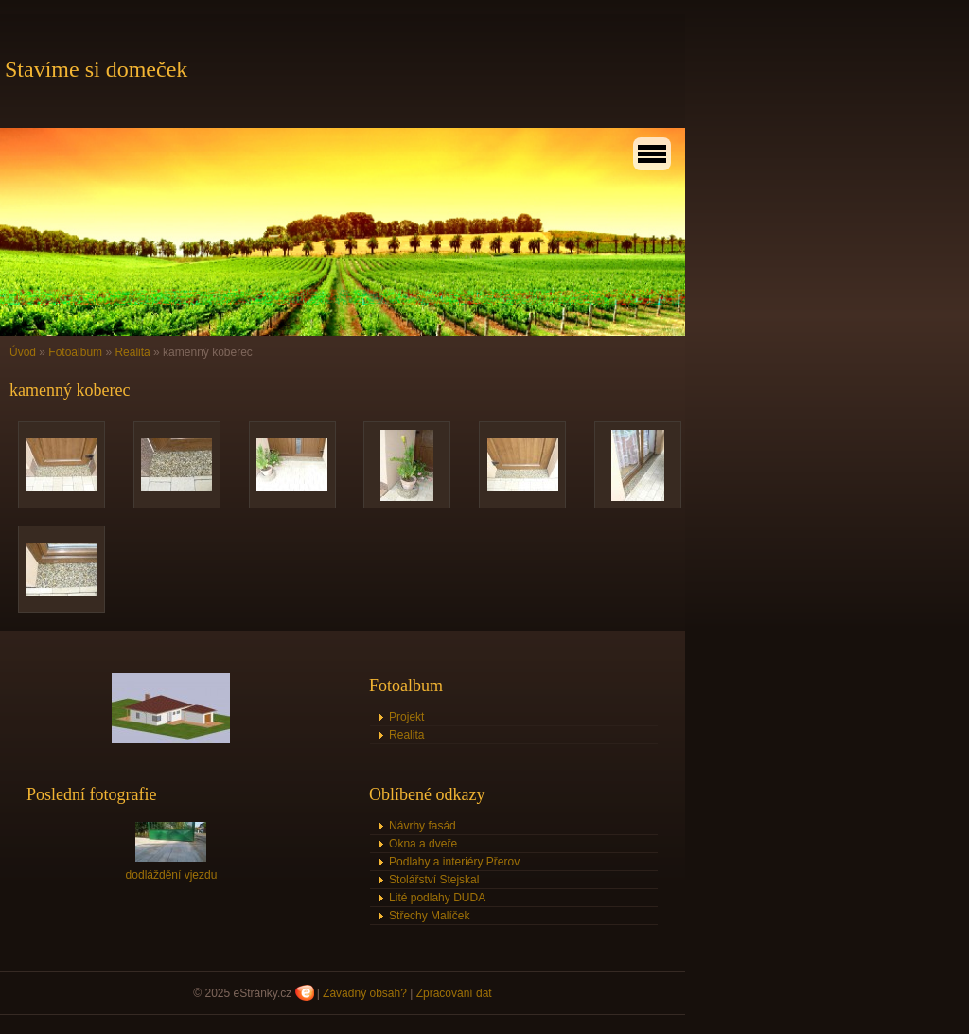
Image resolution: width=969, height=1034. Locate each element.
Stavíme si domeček (96, 69)
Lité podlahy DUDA (437, 897)
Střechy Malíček (429, 915)
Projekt (406, 716)
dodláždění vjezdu (172, 875)
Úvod (22, 352)
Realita (132, 352)
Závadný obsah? (365, 993)
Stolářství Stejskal (434, 879)
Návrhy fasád (422, 825)
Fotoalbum (75, 352)
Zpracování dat (454, 993)
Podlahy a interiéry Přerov (454, 861)
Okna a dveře (423, 843)
